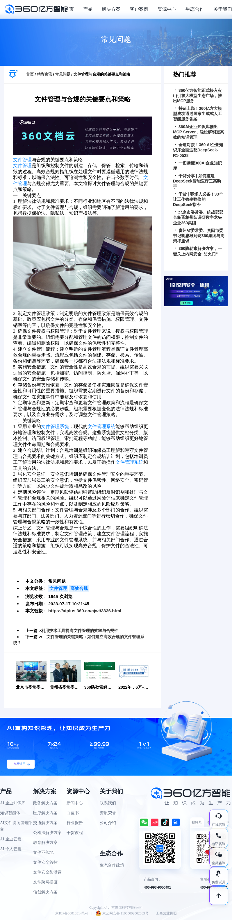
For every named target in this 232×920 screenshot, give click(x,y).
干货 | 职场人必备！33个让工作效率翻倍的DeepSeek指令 (198, 199)
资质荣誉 (108, 812)
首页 (69, 9)
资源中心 (167, 9)
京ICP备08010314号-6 (71, 913)
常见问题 (62, 74)
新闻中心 (75, 803)
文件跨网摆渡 (45, 882)
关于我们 (222, 9)
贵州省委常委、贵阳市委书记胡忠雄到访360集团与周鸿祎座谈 (198, 235)
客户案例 (139, 9)
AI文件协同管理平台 (16, 825)
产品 (87, 9)
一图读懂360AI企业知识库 (197, 166)
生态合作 (194, 9)
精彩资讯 (44, 74)
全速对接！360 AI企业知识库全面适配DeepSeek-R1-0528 (198, 149)
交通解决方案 (45, 822)
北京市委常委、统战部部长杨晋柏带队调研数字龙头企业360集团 (198, 217)
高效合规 (79, 588)
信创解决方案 (45, 891)
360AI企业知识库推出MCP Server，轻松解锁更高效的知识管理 (198, 131)
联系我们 (108, 803)
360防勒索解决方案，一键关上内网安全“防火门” (197, 251)
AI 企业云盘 (11, 839)
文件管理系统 (55, 426)
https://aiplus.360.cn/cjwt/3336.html (84, 610)
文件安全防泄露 (47, 872)
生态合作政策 (112, 865)
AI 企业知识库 (13, 803)
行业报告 (75, 822)
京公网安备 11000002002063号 (122, 913)
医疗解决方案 (45, 812)
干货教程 (75, 832)
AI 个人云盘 (11, 848)
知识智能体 (10, 812)
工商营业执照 (166, 913)
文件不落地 (43, 852)
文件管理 (22, 159)
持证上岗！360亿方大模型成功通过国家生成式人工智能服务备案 (197, 113)
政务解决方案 (45, 803)
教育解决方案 (45, 842)
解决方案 (111, 9)
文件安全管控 (45, 862)
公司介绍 (108, 822)
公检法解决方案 (47, 832)
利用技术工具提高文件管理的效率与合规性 (79, 630)
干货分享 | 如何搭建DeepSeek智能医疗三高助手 (197, 181)
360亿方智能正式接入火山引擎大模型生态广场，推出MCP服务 (197, 95)
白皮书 (73, 812)
